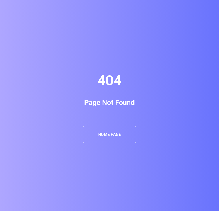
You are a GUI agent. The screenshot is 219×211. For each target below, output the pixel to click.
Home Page (109, 134)
